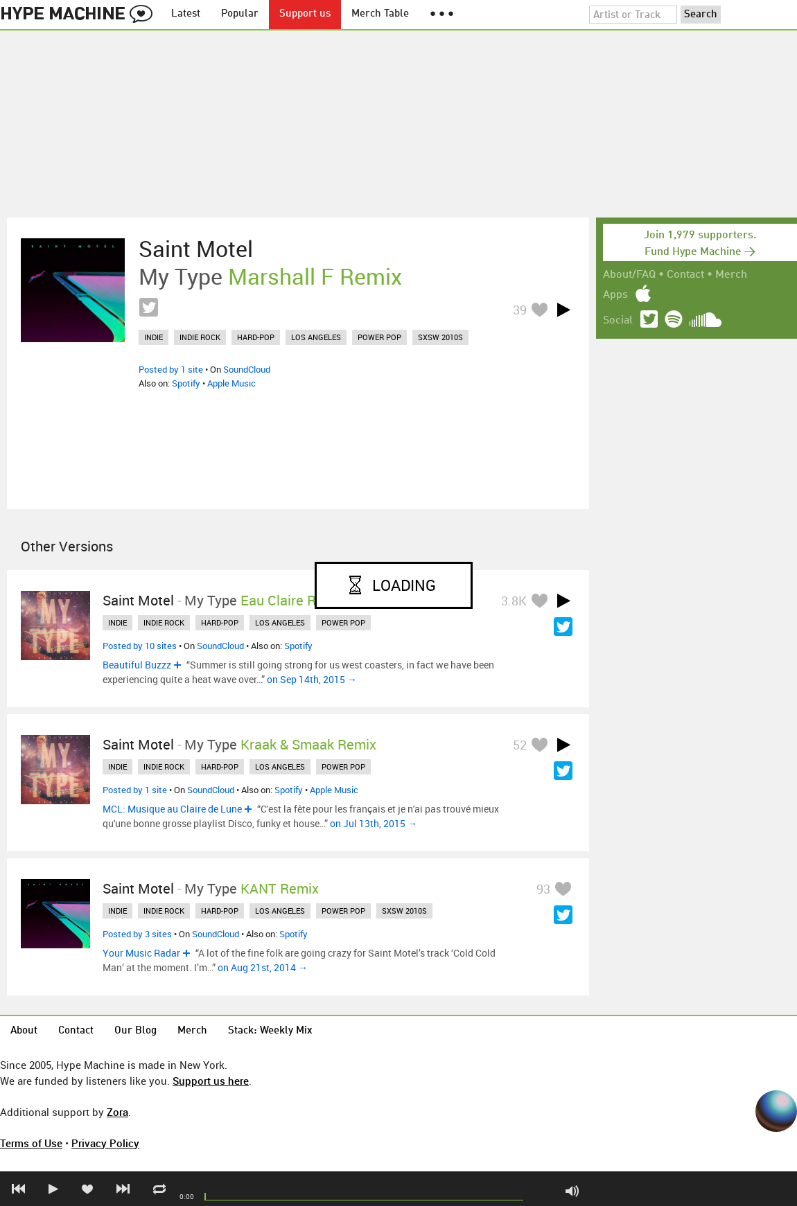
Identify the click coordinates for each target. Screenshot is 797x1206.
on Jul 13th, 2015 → (373, 823)
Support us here (211, 1081)
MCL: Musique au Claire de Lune (172, 808)
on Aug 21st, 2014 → (263, 967)
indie (153, 337)
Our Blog (135, 1031)
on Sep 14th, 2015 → (312, 679)
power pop (379, 337)
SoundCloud (246, 369)
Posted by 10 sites (140, 645)
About (23, 1031)
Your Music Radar (141, 952)
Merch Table (380, 14)
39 (520, 309)
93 (543, 889)
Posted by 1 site (171, 369)
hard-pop (255, 337)
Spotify (186, 383)
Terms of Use (31, 1143)
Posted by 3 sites (137, 934)
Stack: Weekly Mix (270, 1031)
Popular (240, 14)
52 (520, 744)
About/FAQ (629, 275)
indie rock (199, 337)
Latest (185, 14)
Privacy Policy (105, 1143)
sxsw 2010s (440, 337)
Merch (731, 275)
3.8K (514, 600)
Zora (117, 1112)
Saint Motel (196, 249)
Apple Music (231, 383)
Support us (305, 14)
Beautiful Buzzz (137, 664)
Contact (685, 275)
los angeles (316, 337)
